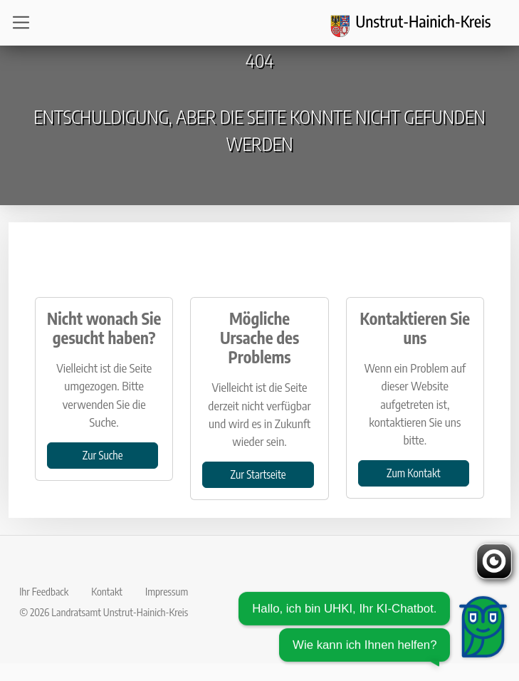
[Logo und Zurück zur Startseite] (419, 23)
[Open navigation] (25, 22)
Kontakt (106, 591)
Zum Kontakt (413, 472)
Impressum (166, 591)
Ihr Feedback (43, 591)
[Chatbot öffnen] (373, 634)
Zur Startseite (258, 474)
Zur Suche (103, 455)
